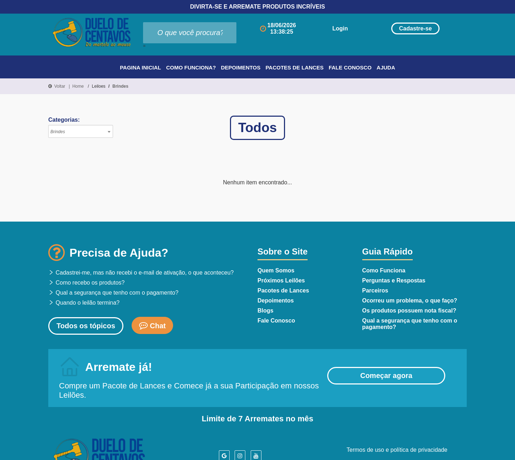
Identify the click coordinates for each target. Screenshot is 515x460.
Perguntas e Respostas (394, 280)
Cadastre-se (410, 28)
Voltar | (60, 86)
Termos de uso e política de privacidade (397, 450)
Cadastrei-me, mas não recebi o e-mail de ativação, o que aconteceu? (141, 273)
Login (327, 28)
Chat (152, 325)
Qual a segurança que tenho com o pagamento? (113, 293)
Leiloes (99, 86)
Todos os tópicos (86, 326)
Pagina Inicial (140, 67)
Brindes (120, 86)
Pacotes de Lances (294, 67)
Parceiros (375, 290)
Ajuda (386, 67)
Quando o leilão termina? (83, 303)
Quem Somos (276, 270)
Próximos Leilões (281, 280)
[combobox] (80, 131)
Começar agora (386, 375)
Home (78, 86)
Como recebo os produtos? (86, 283)
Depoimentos (241, 67)
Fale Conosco (350, 67)
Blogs (265, 311)
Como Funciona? (191, 67)
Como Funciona (384, 270)
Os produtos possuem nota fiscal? (409, 311)
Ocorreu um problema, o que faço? (409, 300)
